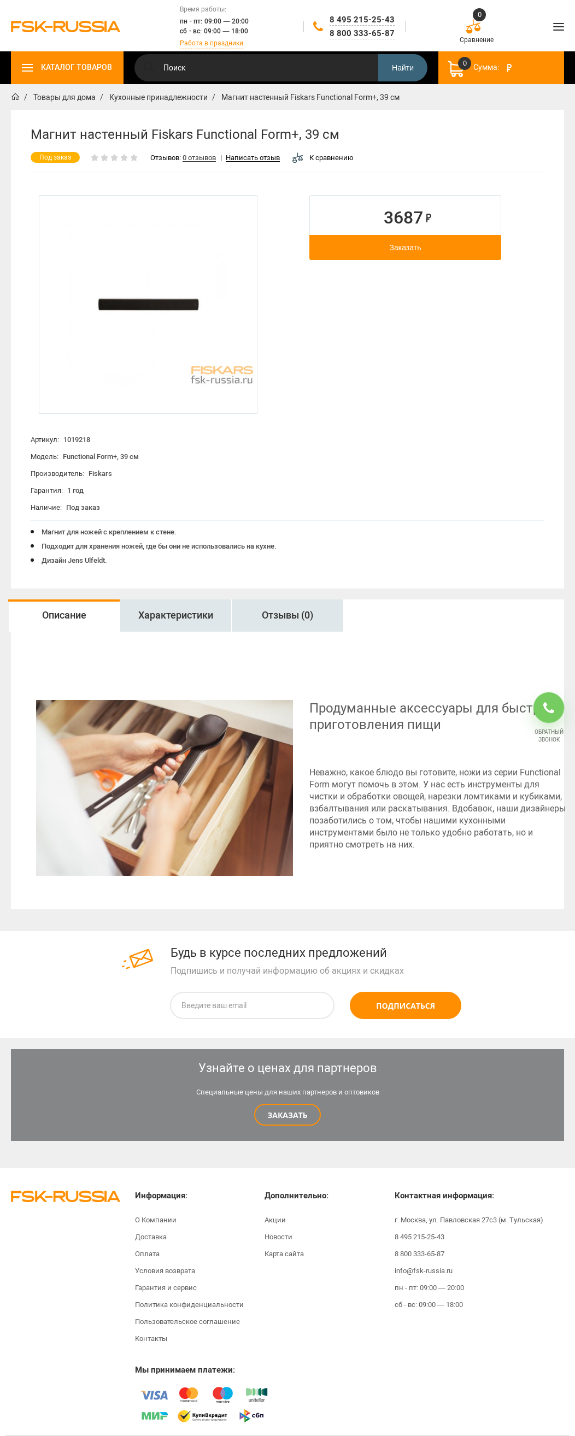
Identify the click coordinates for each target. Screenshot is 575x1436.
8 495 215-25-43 (362, 20)
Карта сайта (284, 1254)
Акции (275, 1220)
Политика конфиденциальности (189, 1304)
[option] (64, 615)
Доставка (151, 1237)
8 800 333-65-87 (362, 33)
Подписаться (405, 1006)
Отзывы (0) (287, 615)
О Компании (156, 1220)
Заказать (405, 247)
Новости (278, 1237)
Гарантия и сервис (166, 1288)
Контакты (151, 1338)
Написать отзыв (253, 158)
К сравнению (323, 157)
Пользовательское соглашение (187, 1321)
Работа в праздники (211, 43)
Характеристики (175, 615)
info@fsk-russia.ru (424, 1271)
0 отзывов (199, 158)
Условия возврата (165, 1271)
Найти (403, 67)
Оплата (147, 1254)
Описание (64, 615)
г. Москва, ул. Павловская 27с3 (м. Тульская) (469, 1220)
